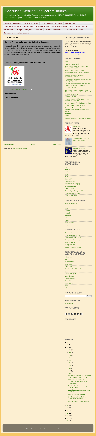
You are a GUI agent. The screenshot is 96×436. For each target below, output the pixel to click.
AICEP (67, 176)
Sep (70, 355)
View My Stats (69, 303)
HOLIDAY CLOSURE (79, 148)
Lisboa (67, 220)
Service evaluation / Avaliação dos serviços (78, 103)
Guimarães (68, 215)
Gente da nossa (69, 276)
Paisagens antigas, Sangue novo (75, 240)
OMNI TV (67, 281)
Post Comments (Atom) (20, 148)
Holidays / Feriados (70, 96)
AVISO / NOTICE (78, 126)
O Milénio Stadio (70, 278)
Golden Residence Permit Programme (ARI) (18, 26)
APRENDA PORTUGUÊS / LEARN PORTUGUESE (81, 139)
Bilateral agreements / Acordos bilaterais (77, 73)
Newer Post (9, 145)
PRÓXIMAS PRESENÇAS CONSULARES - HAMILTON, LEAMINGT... (77, 381)
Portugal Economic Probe (72, 193)
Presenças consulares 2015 (54, 30)
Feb (70, 371)
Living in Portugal (82, 26)
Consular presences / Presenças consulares (78, 118)
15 (68, 405)
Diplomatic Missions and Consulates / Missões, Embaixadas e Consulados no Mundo (76, 109)
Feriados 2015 (70, 23)
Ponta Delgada (69, 222)
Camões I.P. (68, 179)
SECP (67, 174)
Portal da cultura (70, 242)
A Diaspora (68, 257)
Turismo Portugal (70, 181)
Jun (70, 360)
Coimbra (67, 210)
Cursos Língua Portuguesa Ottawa (75, 191)
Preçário (39, 30)
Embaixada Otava (70, 186)
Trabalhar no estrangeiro (12, 23)
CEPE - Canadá (69, 188)
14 (68, 408)
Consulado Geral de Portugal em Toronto (36, 11)
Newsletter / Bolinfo (70, 88)
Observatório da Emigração (73, 184)
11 (68, 415)
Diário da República (71, 195)
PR (66, 167)
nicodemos (54, 429)
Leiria (66, 218)
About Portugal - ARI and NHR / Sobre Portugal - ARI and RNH (76, 67)
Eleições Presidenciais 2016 (76, 394)
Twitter (67, 116)
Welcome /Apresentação (72, 64)
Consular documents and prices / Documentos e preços (75, 76)
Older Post (56, 145)
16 (68, 347)
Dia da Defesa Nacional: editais (51, 23)
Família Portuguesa (71, 273)
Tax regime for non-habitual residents (16, 33)
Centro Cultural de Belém (72, 235)
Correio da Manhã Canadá (73, 269)
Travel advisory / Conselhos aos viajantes (77, 83)
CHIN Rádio (68, 266)
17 (68, 345)
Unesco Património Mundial (73, 247)
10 (68, 418)
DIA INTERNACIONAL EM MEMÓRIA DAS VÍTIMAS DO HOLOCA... (79, 376)
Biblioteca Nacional (70, 233)
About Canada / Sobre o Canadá (74, 70)
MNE (66, 172)
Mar (70, 368)
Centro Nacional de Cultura (73, 237)
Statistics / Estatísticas (71, 94)
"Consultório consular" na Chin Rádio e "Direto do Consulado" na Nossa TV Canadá (78, 91)
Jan (70, 373)
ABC (66, 259)
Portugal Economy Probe (25, 30)
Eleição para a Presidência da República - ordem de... (77, 397)
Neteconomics (9, 30)
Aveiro (67, 206)
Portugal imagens (70, 244)
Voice (66, 285)
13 (68, 410)
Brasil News (68, 264)
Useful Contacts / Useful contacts (75, 105)
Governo (67, 169)
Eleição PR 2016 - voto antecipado (78, 401)
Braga (66, 208)
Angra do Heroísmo (71, 203)
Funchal (67, 213)
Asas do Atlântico (70, 262)
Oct (70, 352)
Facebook (68, 113)
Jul (70, 357)
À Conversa (68, 288)
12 (68, 413)
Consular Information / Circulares (75, 85)
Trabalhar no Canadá (31, 23)
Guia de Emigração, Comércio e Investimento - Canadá (54, 26)
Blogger (68, 429)
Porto (66, 225)
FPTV (66, 271)
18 (68, 342)
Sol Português (69, 283)
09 (68, 421)
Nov (70, 350)
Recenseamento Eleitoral (75, 30)
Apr (70, 365)
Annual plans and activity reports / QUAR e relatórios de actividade (78, 99)
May (70, 363)
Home (33, 145)
